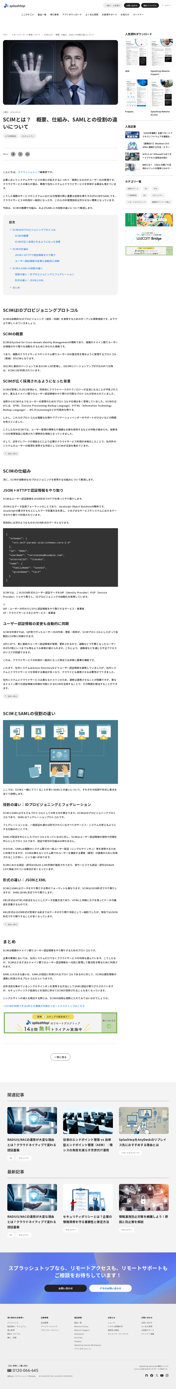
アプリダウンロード (72, 14)
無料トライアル (150, 5)
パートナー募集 (147, 1334)
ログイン (168, 5)
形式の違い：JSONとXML (29, 280)
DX (146, 188)
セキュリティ (157, 195)
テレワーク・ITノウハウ (118, 1334)
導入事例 (54, 14)
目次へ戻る (12, 453)
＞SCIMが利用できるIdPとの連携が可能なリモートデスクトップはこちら (44, 1006)
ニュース (111, 1322)
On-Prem (78, 1337)
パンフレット (13, 1322)
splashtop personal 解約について (151, 1367)
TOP (5, 34)
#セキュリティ (28, 136)
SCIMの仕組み (21, 249)
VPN (155, 188)
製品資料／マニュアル (16, 1326)
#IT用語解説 (10, 136)
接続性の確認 (113, 1330)
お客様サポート (109, 14)
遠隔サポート (133, 188)
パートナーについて (49, 1326)
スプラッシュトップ (29, 172)
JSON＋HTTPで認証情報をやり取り (35, 255)
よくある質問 (91, 14)
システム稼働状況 (115, 1326)
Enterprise (79, 1334)
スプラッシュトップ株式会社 (25, 1376)
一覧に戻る (60, 1057)
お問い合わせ (132, 5)
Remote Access (81, 1326)
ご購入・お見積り (112, 5)
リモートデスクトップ (136, 202)
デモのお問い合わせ (110, 1288)
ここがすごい (27, 14)
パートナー (138, 14)
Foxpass (78, 1341)
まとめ (16, 287)
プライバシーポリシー (50, 1330)
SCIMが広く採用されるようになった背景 (38, 241)
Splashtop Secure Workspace (87, 1345)
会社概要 (44, 1322)
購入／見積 (12, 1337)
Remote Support (82, 1330)
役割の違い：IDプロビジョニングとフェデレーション (44, 274)
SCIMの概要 (21, 235)
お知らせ (125, 14)
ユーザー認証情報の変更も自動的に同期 (37, 261)
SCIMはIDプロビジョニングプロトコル (34, 229)
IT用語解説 (132, 195)
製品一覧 (42, 14)
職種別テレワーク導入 (161, 202)
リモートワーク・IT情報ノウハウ (26, 34)
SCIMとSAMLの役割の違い (28, 268)
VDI (144, 195)
